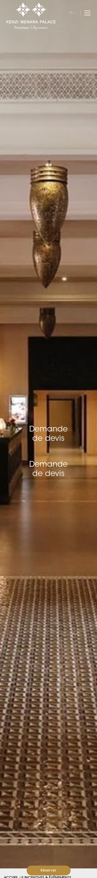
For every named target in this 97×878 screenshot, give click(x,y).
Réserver (48, 870)
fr (71, 12)
